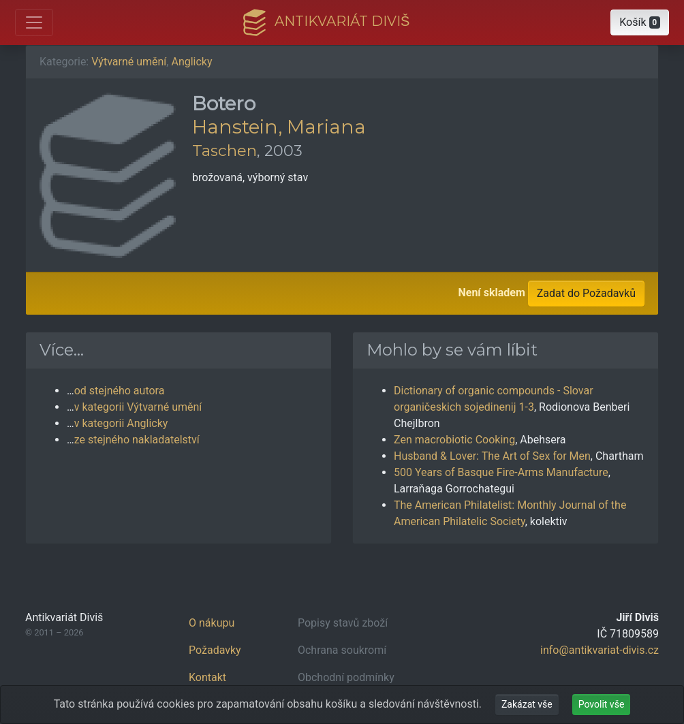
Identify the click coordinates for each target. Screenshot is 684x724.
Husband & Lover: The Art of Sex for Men (492, 456)
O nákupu (211, 622)
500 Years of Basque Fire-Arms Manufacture (501, 472)
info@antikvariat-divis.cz (599, 650)
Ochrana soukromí (342, 650)
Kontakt (207, 677)
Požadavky (215, 650)
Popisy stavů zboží (343, 622)
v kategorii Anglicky (121, 423)
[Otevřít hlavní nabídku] (34, 22)
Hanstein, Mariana (279, 126)
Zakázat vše (527, 704)
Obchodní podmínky (346, 677)
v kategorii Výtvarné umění (138, 406)
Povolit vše (601, 704)
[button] (639, 22)
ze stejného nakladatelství (137, 439)
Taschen (224, 150)
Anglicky (191, 61)
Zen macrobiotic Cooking (454, 439)
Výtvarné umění (128, 61)
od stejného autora (119, 390)
